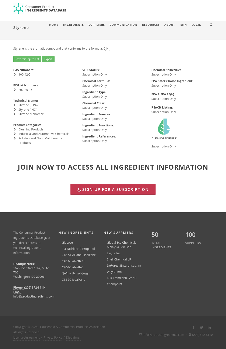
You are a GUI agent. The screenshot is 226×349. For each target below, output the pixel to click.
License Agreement (26, 337)
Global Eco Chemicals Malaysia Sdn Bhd (121, 244)
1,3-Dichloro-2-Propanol (78, 249)
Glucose (67, 242)
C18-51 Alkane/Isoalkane (79, 255)
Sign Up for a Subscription (113, 189)
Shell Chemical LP (119, 259)
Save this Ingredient (27, 59)
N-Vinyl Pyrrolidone (75, 273)
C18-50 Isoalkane (73, 279)
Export (48, 59)
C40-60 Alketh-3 (73, 267)
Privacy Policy (53, 337)
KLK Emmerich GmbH (122, 278)
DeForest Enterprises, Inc (124, 265)
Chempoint (114, 284)
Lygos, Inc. (114, 253)
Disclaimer (73, 337)
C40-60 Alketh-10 (73, 261)
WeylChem (114, 272)
